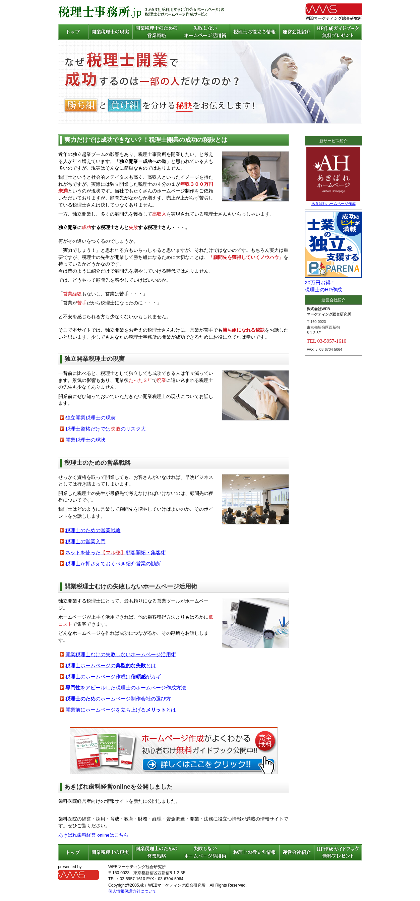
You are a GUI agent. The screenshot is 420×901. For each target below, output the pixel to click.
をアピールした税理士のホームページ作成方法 (125, 687)
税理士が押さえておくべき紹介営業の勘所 (113, 563)
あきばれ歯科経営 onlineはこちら (93, 835)
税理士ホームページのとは (110, 665)
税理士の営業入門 (85, 541)
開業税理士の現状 (85, 440)
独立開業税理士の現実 (90, 417)
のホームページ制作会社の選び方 (118, 698)
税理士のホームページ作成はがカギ (113, 676)
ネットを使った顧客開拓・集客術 (115, 552)
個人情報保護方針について (132, 891)
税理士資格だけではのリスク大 (105, 429)
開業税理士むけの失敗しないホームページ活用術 (120, 654)
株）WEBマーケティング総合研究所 (173, 885)
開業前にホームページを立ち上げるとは (120, 710)
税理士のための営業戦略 (93, 530)
